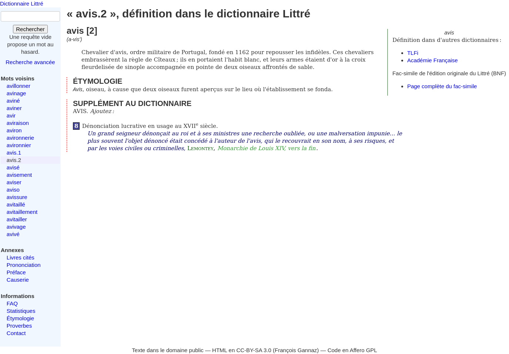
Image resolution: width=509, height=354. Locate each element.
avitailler (17, 219)
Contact (16, 333)
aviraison (18, 123)
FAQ (12, 303)
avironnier (19, 145)
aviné (13, 100)
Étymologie (20, 318)
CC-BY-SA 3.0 (253, 350)
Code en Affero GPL (352, 350)
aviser (14, 182)
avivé (13, 234)
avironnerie (20, 138)
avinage (16, 93)
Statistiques (21, 311)
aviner (14, 108)
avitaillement (22, 212)
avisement (19, 175)
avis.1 (14, 152)
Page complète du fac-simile (442, 86)
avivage (16, 227)
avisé (13, 167)
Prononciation (24, 265)
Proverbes (19, 325)
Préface (16, 272)
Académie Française (432, 60)
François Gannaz (296, 350)
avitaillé (16, 204)
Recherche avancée (30, 62)
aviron (14, 130)
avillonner (18, 86)
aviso (13, 189)
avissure (17, 197)
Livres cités (20, 257)
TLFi (412, 53)
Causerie (18, 280)
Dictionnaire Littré (21, 3)
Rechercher (30, 29)
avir (11, 115)
